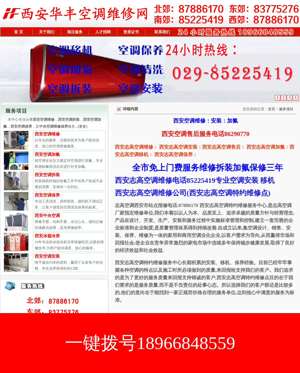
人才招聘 (103, 32)
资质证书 (131, 32)
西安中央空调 (47, 215)
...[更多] (81, 126)
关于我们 (46, 32)
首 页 (18, 32)
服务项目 (286, 109)
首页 (271, 109)
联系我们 (162, 32)
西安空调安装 (47, 256)
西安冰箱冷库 (47, 236)
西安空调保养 (47, 195)
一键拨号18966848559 (150, 343)
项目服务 (75, 32)
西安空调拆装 (47, 175)
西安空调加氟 (47, 154)
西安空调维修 (47, 134)
